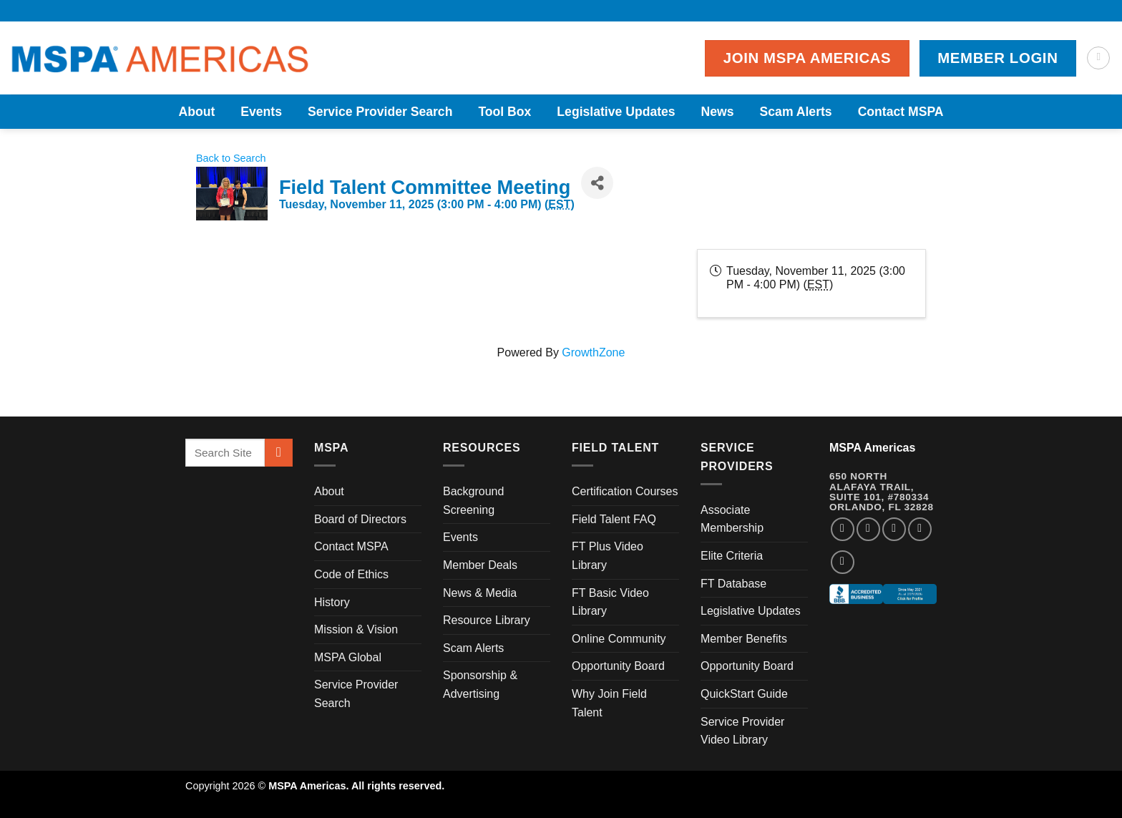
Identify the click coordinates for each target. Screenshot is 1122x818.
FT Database (733, 584)
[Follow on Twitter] (894, 529)
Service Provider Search (380, 111)
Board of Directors (360, 519)
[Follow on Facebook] (842, 529)
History (332, 602)
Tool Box (504, 111)
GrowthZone (593, 352)
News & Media (480, 593)
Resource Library (486, 620)
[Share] (597, 183)
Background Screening (473, 500)
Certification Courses (625, 491)
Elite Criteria (732, 556)
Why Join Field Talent (609, 703)
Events (261, 111)
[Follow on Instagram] (868, 529)
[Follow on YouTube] (842, 562)
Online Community (619, 639)
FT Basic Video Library (610, 602)
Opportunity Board (618, 666)
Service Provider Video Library (742, 731)
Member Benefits (744, 639)
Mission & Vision (356, 629)
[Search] (1098, 58)
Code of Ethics (351, 574)
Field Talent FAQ (614, 519)
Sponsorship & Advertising (480, 684)
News (717, 111)
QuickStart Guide (744, 694)
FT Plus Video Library (607, 555)
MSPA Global (347, 657)
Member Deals (480, 565)
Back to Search (231, 158)
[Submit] (279, 453)
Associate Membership (732, 519)
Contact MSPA (901, 111)
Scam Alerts (796, 111)
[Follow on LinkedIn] (920, 529)
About (196, 111)
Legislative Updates (616, 111)
